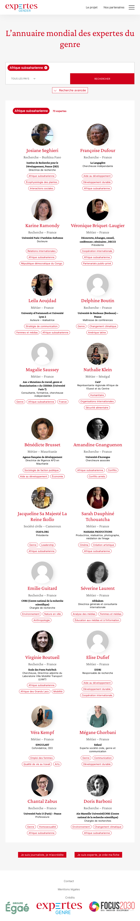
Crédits (70, 897)
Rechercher (102, 78)
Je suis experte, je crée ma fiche (98, 855)
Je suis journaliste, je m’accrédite (42, 855)
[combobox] (70, 67)
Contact (69, 881)
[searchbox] (79, 67)
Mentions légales (69, 889)
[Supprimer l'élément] (45, 67)
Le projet (91, 7)
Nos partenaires (114, 7)
